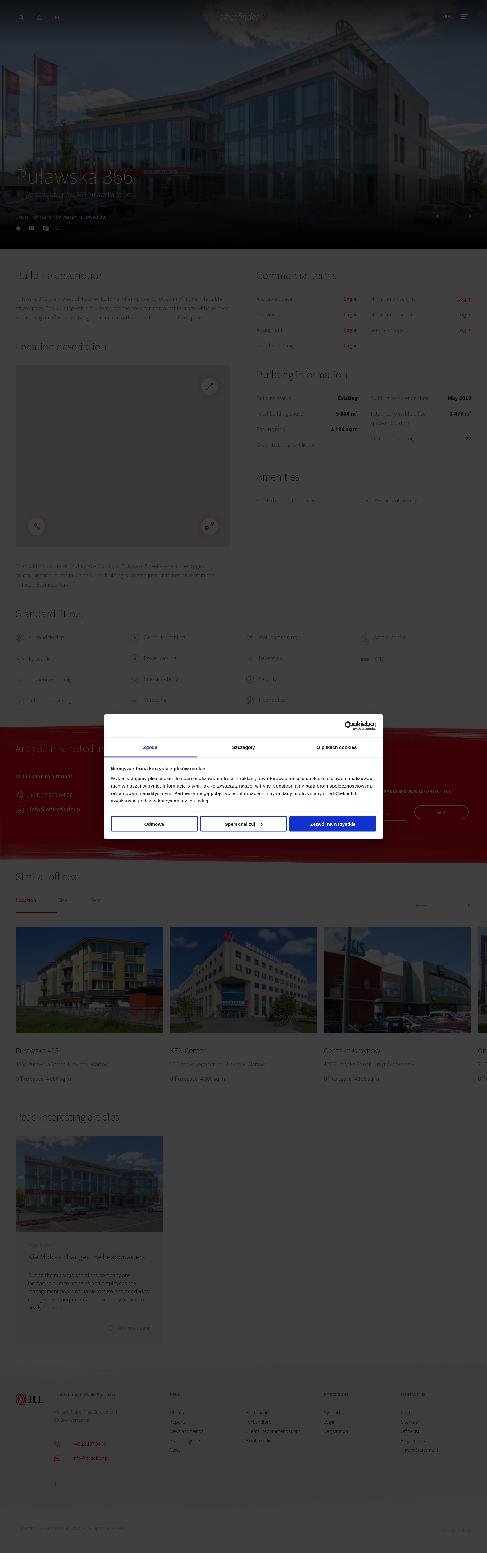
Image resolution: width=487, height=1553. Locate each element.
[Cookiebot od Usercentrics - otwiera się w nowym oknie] (349, 726)
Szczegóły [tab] (243, 747)
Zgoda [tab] (150, 747)
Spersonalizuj (244, 824)
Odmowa (154, 824)
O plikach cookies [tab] (336, 747)
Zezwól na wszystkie (333, 824)
